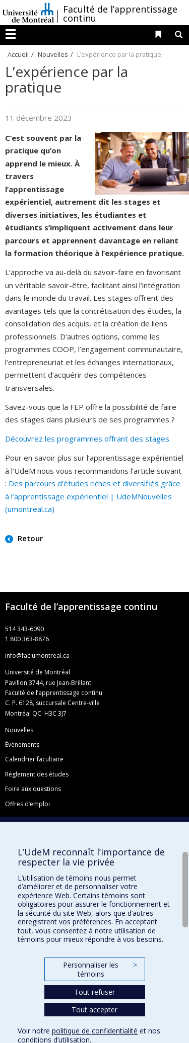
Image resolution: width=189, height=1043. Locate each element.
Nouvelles (53, 54)
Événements (22, 744)
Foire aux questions (33, 789)
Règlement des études (37, 774)
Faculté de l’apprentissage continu (120, 14)
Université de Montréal (28, 13)
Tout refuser (94, 992)
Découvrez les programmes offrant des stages (87, 438)
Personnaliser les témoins (100, 969)
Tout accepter (94, 1009)
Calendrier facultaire (34, 759)
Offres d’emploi (27, 804)
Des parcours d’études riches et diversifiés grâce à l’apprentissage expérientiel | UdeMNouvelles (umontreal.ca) (92, 496)
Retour (29, 538)
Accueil (18, 54)
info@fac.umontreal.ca (37, 655)
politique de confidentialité (95, 1030)
